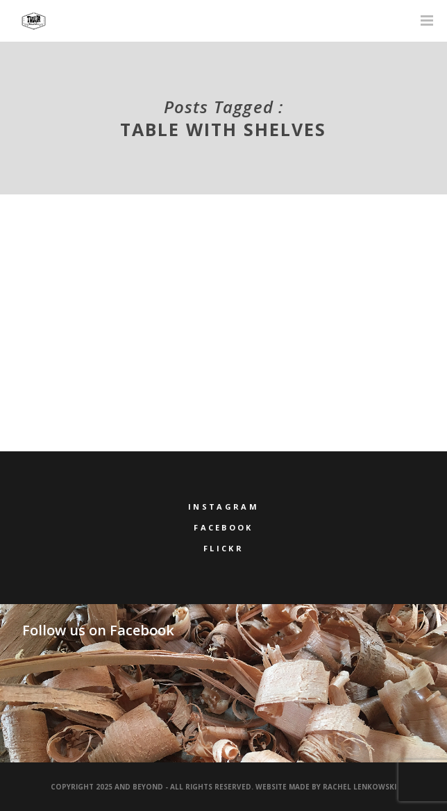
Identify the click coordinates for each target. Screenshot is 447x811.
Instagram (223, 506)
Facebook (223, 527)
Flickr (223, 548)
